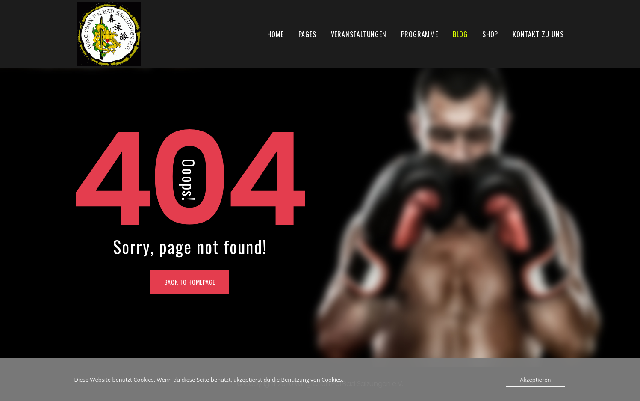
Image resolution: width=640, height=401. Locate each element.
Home (275, 34)
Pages (307, 34)
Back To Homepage (189, 281)
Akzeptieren (535, 379)
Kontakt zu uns (538, 34)
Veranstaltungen (358, 34)
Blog (460, 34)
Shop (490, 34)
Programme (419, 34)
